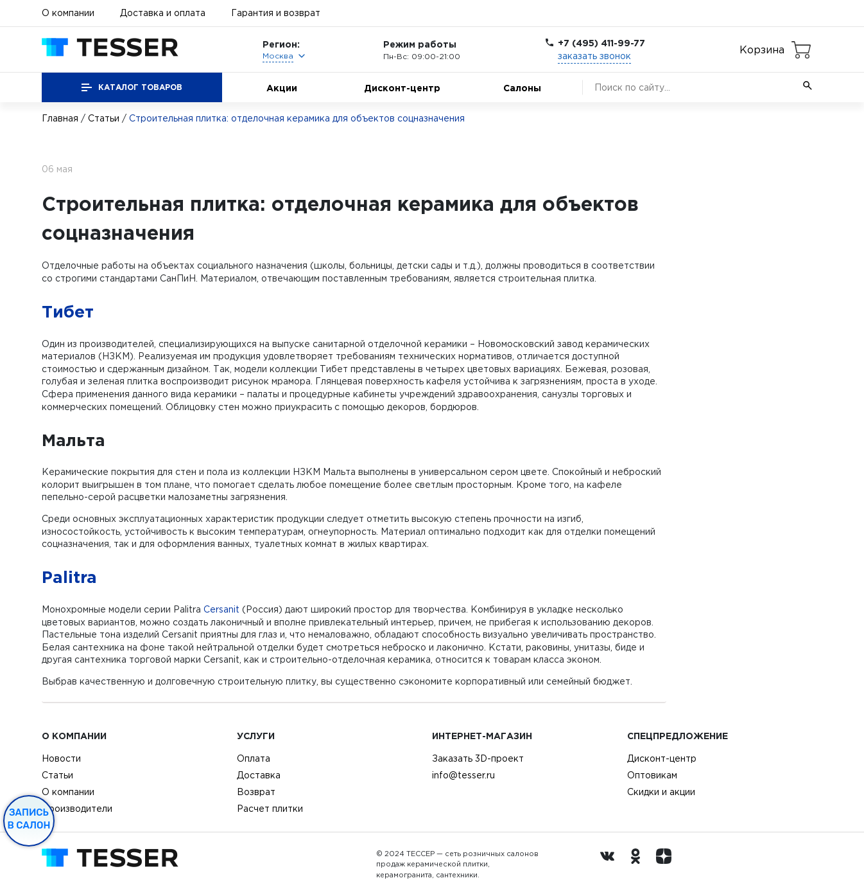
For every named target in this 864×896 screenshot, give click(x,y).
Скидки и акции (661, 792)
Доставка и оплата (162, 13)
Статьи (103, 118)
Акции (281, 88)
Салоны (522, 88)
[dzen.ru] (667, 864)
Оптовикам (652, 775)
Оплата (253, 758)
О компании (68, 13)
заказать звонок (594, 56)
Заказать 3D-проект (478, 758)
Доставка (259, 775)
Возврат (256, 792)
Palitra (69, 577)
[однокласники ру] (639, 864)
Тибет (68, 311)
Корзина (761, 49)
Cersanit (221, 609)
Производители (77, 808)
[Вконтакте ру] (610, 864)
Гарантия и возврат (275, 13)
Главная (60, 118)
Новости (61, 758)
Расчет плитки (270, 808)
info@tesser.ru (463, 775)
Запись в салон (29, 819)
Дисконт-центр (402, 88)
